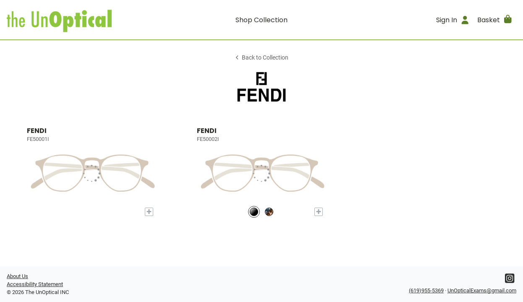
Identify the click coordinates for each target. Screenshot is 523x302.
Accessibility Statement (35, 284)
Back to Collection (261, 57)
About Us (17, 276)
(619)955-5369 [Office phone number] (426, 290)
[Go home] (70, 19)
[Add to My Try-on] (149, 211)
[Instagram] (509, 280)
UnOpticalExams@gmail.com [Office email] (481, 290)
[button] (495, 19)
